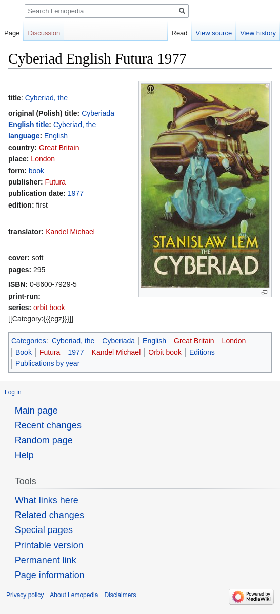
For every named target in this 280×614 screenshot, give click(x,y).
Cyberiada (98, 113)
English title (28, 124)
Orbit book (165, 352)
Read (180, 33)
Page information (50, 575)
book (36, 171)
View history (258, 33)
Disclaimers (120, 595)
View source (214, 33)
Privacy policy (25, 595)
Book (23, 352)
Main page (36, 410)
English (56, 136)
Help (24, 455)
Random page (44, 440)
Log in (13, 392)
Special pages (44, 530)
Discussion (44, 33)
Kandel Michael (70, 232)
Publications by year (47, 363)
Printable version (49, 545)
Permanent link (45, 560)
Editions (202, 352)
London (43, 159)
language (23, 136)
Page (11, 33)
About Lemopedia (74, 595)
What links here (46, 500)
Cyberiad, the (46, 98)
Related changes (49, 515)
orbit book (49, 307)
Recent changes (48, 425)
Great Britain (59, 148)
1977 (76, 193)
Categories (28, 341)
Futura (55, 182)
